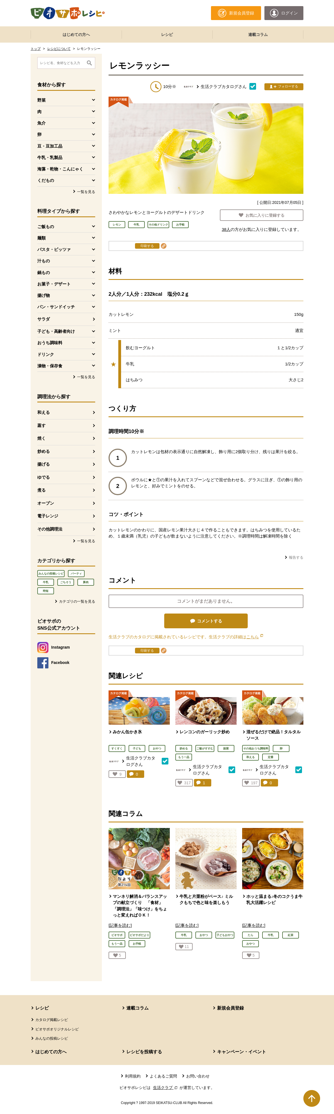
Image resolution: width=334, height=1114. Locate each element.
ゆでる (43, 477)
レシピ (167, 34)
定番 (270, 757)
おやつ (157, 748)
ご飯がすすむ (205, 748)
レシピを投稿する (144, 1051)
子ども (137, 748)
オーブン (45, 503)
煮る (41, 490)
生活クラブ (166, 1087)
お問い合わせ (198, 1076)
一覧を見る (86, 192)
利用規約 (133, 1076)
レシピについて (59, 49)
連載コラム (258, 34)
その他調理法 (49, 529)
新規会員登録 (230, 1008)
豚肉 (86, 582)
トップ (36, 49)
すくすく (116, 748)
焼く (41, 438)
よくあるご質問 (163, 1076)
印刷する (147, 246)
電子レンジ (47, 516)
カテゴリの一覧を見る (77, 601)
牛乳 (45, 582)
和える (43, 412)
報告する (296, 557)
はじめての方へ (76, 34)
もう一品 (183, 757)
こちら (254, 636)
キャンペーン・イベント (241, 1051)
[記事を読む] (120, 925)
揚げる (43, 464)
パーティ (76, 573)
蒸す (41, 425)
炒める (43, 451)
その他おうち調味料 (255, 748)
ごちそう (65, 582)
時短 (45, 590)
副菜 (226, 748)
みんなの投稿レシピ (50, 573)
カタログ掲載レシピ (51, 1020)
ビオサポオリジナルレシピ (57, 1029)
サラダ (43, 319)
